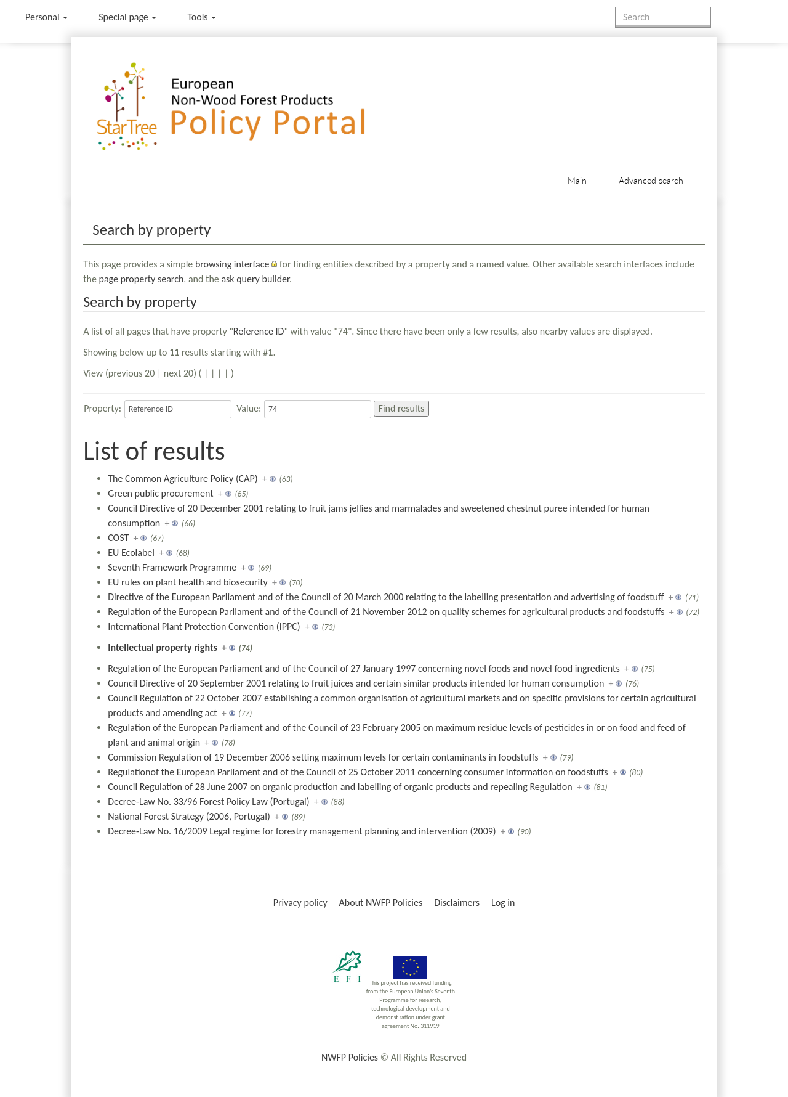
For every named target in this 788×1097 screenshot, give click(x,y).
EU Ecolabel (131, 552)
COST (118, 538)
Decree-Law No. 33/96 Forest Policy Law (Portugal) (208, 801)
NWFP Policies (349, 1057)
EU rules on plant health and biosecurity (188, 582)
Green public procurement (160, 493)
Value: (248, 408)
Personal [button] (46, 17)
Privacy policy (300, 902)
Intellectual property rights (162, 647)
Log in (503, 902)
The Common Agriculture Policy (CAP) (182, 478)
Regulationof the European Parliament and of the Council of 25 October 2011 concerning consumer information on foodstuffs (358, 772)
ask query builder (255, 279)
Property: (102, 408)
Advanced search (651, 180)
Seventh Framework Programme (172, 567)
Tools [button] (201, 17)
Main (577, 180)
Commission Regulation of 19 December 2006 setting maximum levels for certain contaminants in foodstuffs (323, 757)
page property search (141, 279)
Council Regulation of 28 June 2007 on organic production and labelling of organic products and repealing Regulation (340, 787)
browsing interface (232, 264)
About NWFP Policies (381, 902)
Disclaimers (457, 902)
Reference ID (258, 331)
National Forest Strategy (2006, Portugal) (189, 816)
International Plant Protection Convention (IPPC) (204, 626)
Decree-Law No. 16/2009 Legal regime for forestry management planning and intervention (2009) (302, 831)
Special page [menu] (127, 17)
